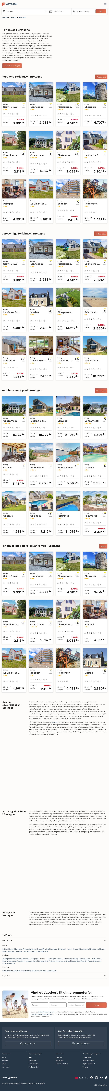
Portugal (11, 951)
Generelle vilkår (33, 1064)
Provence (5, 963)
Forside (5, 17)
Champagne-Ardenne (55, 959)
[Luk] (105, 4)
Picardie (84, 961)
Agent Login (5, 1067)
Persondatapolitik (88, 1061)
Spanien (26, 951)
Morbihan (35, 971)
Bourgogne (34, 959)
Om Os (4, 1057)
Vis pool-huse (101, 391)
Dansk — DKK (81, 1078)
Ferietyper (59, 1057)
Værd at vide (33, 1061)
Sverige (32, 951)
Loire (35, 961)
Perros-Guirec (52, 971)
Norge (102, 949)
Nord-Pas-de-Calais (63, 961)
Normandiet (75, 961)
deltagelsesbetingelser (46, 1012)
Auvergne (26, 959)
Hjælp (30, 1057)
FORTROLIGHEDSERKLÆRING (41, 1014)
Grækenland (54, 949)
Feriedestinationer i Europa (32, 949)
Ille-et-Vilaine (26, 971)
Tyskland (40, 951)
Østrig (46, 951)
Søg (100, 11)
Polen (4, 951)
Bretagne (22, 17)
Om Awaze (5, 1061)
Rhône (12, 963)
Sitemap (85, 1067)
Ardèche (19, 959)
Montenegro (94, 949)
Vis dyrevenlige (101, 234)
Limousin (29, 961)
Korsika (5, 961)
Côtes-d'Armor (7, 971)
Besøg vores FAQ (27, 1043)
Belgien (5, 949)
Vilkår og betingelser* (100, 1085)
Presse (4, 1064)
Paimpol (43, 971)
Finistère (17, 971)
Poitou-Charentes (94, 961)
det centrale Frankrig (71, 959)
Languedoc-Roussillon (16, 961)
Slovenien (18, 951)
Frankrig (13, 17)
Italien (69, 949)
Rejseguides (60, 1061)
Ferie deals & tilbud (62, 1064)
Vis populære (101, 77)
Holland (63, 949)
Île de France (96, 959)
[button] (59, 11)
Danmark (18, 949)
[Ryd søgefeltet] (46, 11)
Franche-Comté (85, 959)
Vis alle (103, 546)
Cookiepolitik (87, 1057)
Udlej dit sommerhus (81, 1043)
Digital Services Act (89, 1064)
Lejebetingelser (34, 1067)
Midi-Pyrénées (50, 961)
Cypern (11, 949)
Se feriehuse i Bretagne (12, 66)
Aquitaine (11, 959)
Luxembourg (84, 949)
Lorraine (41, 961)
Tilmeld (96, 1005)
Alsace (4, 959)
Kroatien (76, 949)
